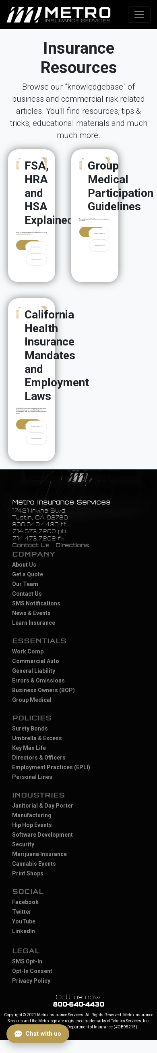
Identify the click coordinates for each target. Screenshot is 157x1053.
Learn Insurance (33, 623)
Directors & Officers (39, 757)
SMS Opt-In (27, 961)
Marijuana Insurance (39, 854)
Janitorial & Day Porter (42, 805)
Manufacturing (32, 815)
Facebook (25, 902)
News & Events (31, 613)
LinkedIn (23, 931)
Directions (72, 545)
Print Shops (27, 873)
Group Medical (32, 700)
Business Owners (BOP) (43, 690)
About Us (24, 564)
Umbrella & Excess (37, 738)
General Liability (33, 671)
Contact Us (31, 545)
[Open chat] (37, 1033)
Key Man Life (29, 748)
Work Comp (27, 651)
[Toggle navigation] (139, 14)
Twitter (21, 912)
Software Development (42, 834)
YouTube (23, 921)
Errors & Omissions (38, 680)
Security (23, 844)
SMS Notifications (36, 603)
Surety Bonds (30, 728)
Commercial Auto (35, 661)
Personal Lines (32, 777)
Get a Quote (27, 574)
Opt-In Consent (32, 971)
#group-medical (36, 259)
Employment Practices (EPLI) (51, 767)
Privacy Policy (31, 981)
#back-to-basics (36, 247)
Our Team (25, 584)
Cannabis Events (34, 863)
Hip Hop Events (32, 825)
